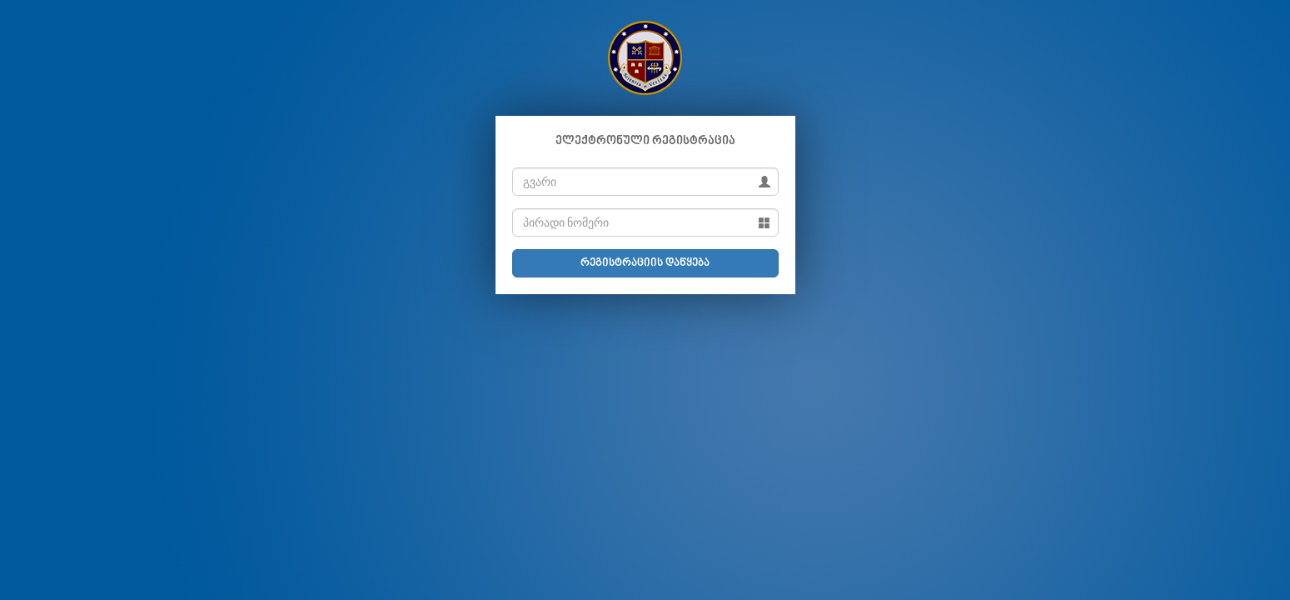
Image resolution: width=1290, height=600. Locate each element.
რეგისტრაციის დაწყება (645, 263)
